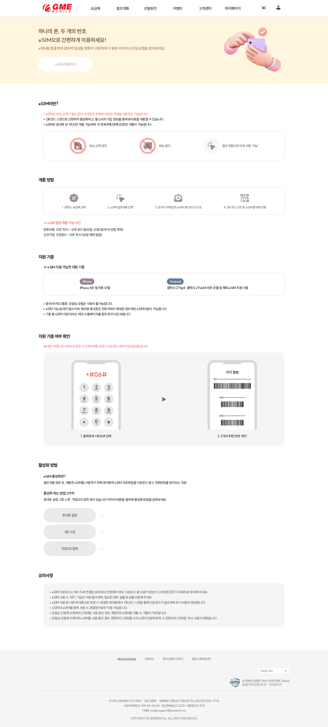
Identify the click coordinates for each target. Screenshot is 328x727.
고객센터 (205, 8)
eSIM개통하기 (65, 64)
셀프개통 (122, 8)
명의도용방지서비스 (173, 658)
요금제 (95, 8)
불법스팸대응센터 (201, 658)
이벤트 (178, 8)
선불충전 (150, 8)
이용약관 (149, 658)
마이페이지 (233, 8)
